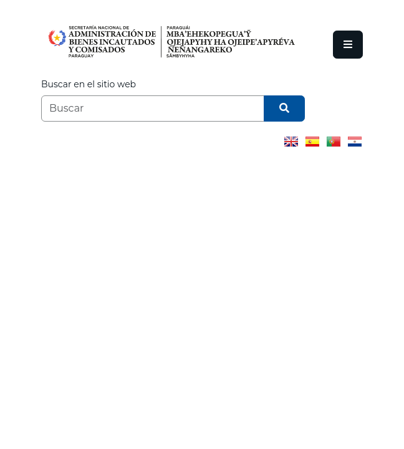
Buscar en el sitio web (88, 84)
